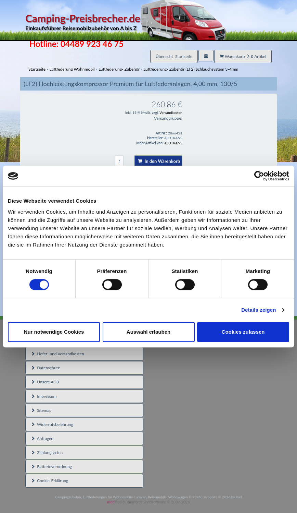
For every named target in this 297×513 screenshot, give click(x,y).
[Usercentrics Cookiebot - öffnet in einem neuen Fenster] (259, 176)
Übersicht (174, 56)
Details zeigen (258, 310)
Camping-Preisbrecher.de (125, 22)
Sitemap (41, 410)
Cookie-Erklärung (49, 480)
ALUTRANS (173, 143)
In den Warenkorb (159, 161)
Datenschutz (45, 367)
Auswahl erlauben (148, 332)
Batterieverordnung (51, 466)
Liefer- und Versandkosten (57, 353)
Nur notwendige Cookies (54, 332)
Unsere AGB (45, 381)
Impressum (43, 396)
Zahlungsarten (47, 452)
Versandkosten (170, 112)
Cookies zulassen (243, 332)
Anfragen (42, 438)
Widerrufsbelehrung (52, 424)
